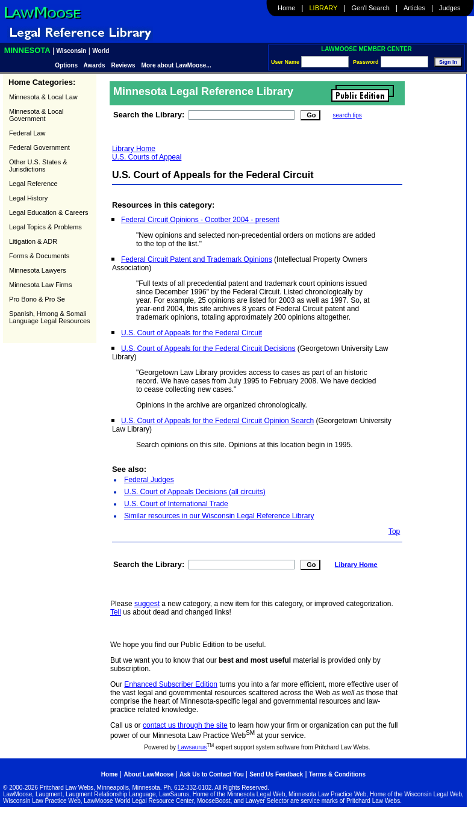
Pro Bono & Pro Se (37, 299)
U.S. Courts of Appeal (146, 157)
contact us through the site (185, 725)
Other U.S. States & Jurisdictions (38, 165)
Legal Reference (33, 183)
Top (394, 531)
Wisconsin (72, 51)
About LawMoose (148, 774)
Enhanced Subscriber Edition (170, 684)
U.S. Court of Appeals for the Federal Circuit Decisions (208, 348)
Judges (449, 7)
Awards (94, 65)
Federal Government (39, 147)
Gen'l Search (371, 7)
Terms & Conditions (337, 774)
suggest (147, 603)
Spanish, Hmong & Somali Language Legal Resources (49, 317)
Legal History (28, 198)
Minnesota (27, 50)
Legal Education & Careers (48, 212)
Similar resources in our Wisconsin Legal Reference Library (219, 516)
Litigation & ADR (33, 241)
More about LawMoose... (176, 65)
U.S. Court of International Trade (176, 504)
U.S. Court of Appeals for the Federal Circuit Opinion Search (217, 421)
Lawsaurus (192, 747)
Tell (115, 612)
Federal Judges (149, 480)
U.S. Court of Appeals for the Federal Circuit (191, 333)
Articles (414, 7)
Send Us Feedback (276, 774)
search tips (346, 115)
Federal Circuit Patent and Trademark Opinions (196, 259)
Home (286, 7)
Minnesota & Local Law (43, 97)
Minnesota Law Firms (40, 284)
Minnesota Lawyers (37, 270)
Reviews (123, 65)
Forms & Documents (39, 255)
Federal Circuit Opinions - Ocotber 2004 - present (200, 219)
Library (324, 7)
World (100, 51)
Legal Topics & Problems (45, 227)
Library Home (133, 148)
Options (67, 65)
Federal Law (27, 133)
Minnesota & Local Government (36, 115)
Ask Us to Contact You (212, 774)
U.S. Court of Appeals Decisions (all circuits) (195, 492)
